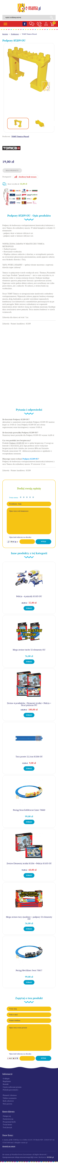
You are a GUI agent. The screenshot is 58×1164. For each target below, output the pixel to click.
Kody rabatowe (8, 1101)
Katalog (5, 34)
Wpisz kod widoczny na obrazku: (20, 537)
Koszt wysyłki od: (17, 184)
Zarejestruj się (8, 1119)
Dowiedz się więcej (8, 1146)
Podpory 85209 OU (30, 459)
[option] (29, 69)
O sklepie (6, 1078)
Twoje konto (7, 1124)
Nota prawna (7, 1104)
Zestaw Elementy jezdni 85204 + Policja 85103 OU (29, 863)
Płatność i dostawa (10, 1095)
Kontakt (6, 1084)
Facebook (25, 24)
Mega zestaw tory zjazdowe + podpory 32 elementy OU (29, 918)
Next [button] (54, 123)
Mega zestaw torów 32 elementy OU (29, 649)
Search (52, 17)
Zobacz (29, 608)
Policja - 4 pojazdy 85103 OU (29, 596)
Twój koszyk (7, 1127)
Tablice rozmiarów (10, 1098)
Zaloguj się (7, 1116)
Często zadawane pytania (12, 1087)
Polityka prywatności (10, 1090)
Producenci (15, 34)
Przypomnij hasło (9, 1122)
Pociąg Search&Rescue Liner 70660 (29, 810)
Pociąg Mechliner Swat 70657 (29, 970)
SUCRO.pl (50, 1157)
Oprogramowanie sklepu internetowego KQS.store (20, 1157)
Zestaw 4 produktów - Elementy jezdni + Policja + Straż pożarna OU (29, 704)
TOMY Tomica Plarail (29, 34)
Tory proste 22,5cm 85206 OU (29, 756)
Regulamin (7, 1081)
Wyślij (43, 542)
